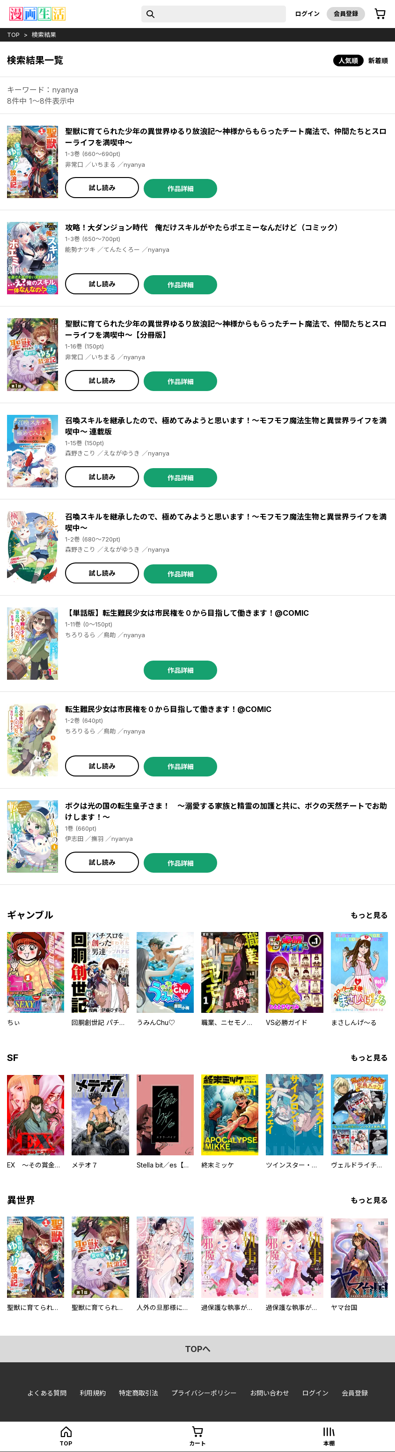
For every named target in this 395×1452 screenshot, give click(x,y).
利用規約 (93, 1393)
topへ (198, 1349)
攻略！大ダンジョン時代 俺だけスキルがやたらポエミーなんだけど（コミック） (203, 227)
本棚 (329, 1443)
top (13, 34)
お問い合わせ (269, 1393)
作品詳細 (181, 188)
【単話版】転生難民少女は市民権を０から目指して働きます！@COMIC (187, 613)
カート (197, 1443)
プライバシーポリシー (204, 1393)
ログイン (307, 13)
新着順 (378, 60)
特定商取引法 (138, 1393)
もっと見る (369, 915)
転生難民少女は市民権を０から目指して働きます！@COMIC (168, 709)
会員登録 (346, 13)
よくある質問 (46, 1393)
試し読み (102, 188)
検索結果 (44, 34)
